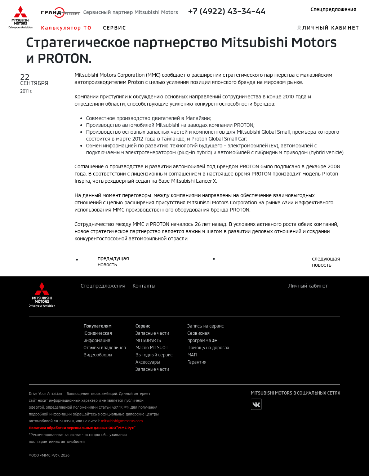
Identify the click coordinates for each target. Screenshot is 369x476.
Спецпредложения (333, 9)
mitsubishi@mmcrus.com (122, 421)
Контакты (144, 286)
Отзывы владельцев (105, 347)
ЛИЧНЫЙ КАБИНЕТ (330, 28)
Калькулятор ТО (66, 28)
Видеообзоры (98, 354)
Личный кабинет (308, 286)
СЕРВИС (114, 28)
